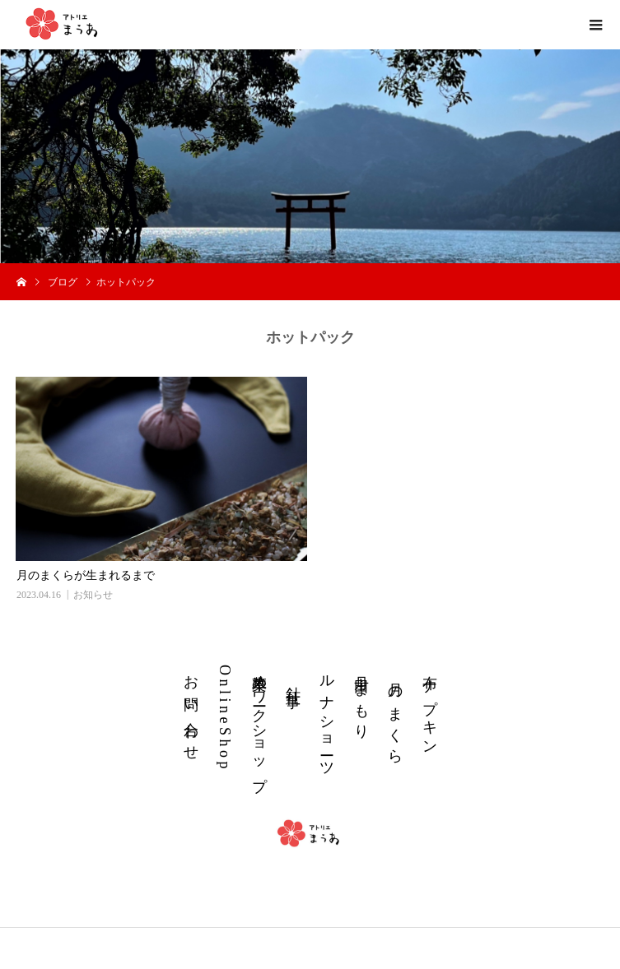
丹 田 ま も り (361, 698)
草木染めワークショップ (259, 724)
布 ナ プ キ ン (430, 706)
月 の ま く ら (395, 717)
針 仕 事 (293, 679)
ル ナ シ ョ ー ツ (327, 717)
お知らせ (93, 594)
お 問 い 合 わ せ (191, 709)
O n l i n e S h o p (225, 717)
